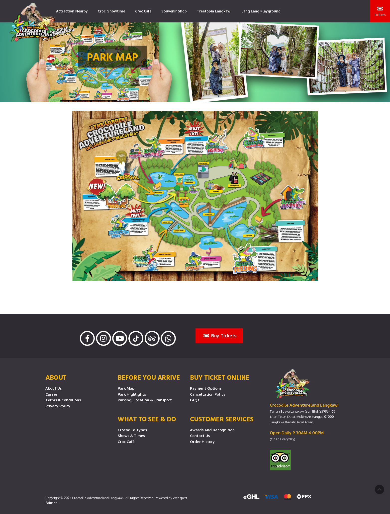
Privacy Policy (57, 406)
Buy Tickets (219, 335)
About (56, 377)
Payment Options (205, 388)
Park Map (126, 388)
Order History (202, 441)
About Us (53, 388)
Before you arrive (149, 377)
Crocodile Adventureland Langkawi (97, 498)
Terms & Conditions (63, 400)
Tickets (380, 11)
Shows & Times (131, 435)
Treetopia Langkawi (214, 11)
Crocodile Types (132, 430)
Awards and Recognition (212, 430)
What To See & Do (147, 419)
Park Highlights (132, 394)
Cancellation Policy (207, 394)
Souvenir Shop (174, 11)
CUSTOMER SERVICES (222, 419)
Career (51, 394)
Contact (63, 33)
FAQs (194, 400)
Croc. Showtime (111, 11)
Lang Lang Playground (261, 11)
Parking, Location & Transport (145, 400)
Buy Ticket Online (219, 377)
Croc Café (143, 11)
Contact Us (200, 435)
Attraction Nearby (72, 11)
